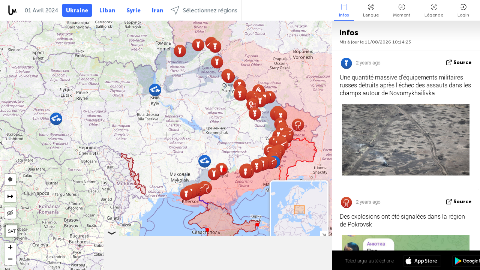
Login (463, 11)
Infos (344, 11)
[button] (224, 170)
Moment (401, 11)
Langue (371, 11)
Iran (157, 10)
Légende (433, 11)
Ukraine (77, 10)
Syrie (133, 10)
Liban (107, 10)
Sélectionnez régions (204, 10)
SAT (12, 231)
